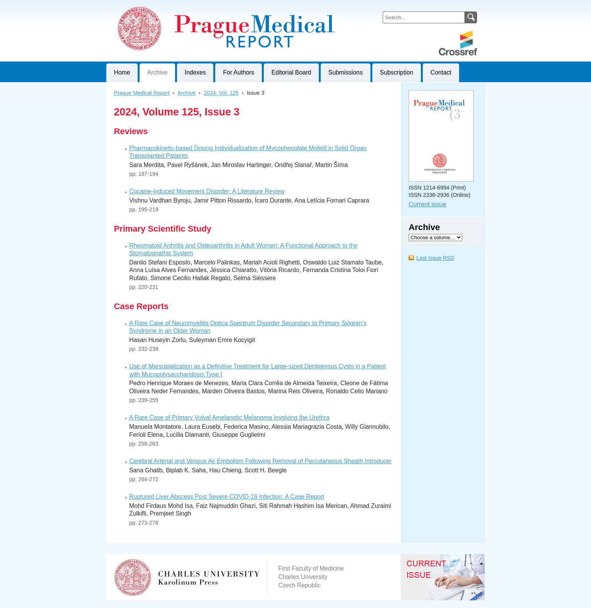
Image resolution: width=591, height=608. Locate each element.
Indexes (195, 72)
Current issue (427, 204)
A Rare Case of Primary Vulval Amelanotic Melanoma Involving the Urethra (229, 417)
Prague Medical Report (142, 93)
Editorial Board (291, 72)
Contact (440, 72)
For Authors (238, 72)
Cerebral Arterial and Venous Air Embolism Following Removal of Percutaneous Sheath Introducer (260, 461)
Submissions (345, 72)
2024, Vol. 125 (221, 93)
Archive (157, 72)
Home (122, 72)
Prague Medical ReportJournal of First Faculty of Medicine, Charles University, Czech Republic (200, 6)
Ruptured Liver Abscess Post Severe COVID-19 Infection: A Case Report (226, 496)
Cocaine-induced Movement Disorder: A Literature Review (206, 191)
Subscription (396, 72)
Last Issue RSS (435, 258)
